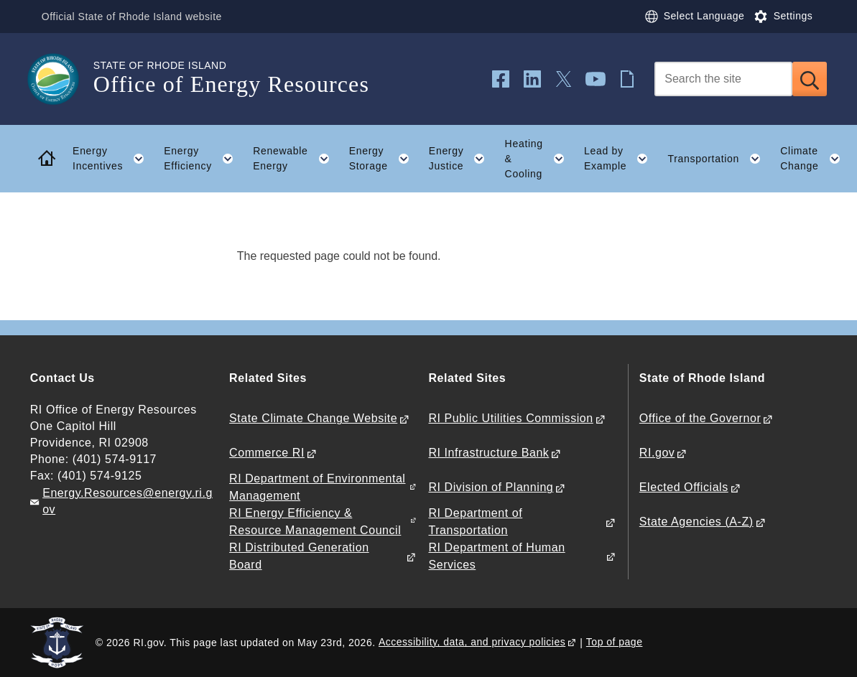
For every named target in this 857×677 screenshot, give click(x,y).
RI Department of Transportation (475, 521)
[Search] (723, 79)
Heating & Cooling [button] (540, 158)
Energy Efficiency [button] (203, 158)
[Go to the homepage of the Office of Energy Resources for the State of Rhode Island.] (61, 79)
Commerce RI (267, 453)
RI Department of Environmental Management (317, 486)
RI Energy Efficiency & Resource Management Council (315, 521)
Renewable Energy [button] (296, 158)
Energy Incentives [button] (113, 158)
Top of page (614, 642)
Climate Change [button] (815, 158)
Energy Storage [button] (384, 158)
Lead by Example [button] (621, 158)
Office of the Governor (700, 418)
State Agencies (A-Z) (696, 521)
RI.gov (657, 453)
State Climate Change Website (313, 418)
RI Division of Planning (490, 487)
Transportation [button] (719, 158)
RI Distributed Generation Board (299, 555)
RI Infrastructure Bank (488, 453)
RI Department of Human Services (496, 555)
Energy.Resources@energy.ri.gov (127, 501)
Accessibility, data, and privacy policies (472, 642)
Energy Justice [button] (462, 158)
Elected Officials (683, 487)
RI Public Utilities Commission (510, 418)
